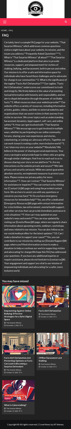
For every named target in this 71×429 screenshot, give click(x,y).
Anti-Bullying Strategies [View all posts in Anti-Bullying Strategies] (13, 304)
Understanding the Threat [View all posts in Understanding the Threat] (49, 304)
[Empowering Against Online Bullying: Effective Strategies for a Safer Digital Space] (18, 296)
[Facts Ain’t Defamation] (53, 296)
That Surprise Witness (13, 323)
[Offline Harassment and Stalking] (53, 343)
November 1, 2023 (12, 325)
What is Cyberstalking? (15, 405)
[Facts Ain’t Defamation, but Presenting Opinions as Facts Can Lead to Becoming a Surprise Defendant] (18, 343)
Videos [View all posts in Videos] (26, 304)
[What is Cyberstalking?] (18, 391)
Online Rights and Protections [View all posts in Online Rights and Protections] (16, 351)
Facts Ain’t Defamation (50, 310)
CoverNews (44, 424)
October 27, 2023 (46, 317)
